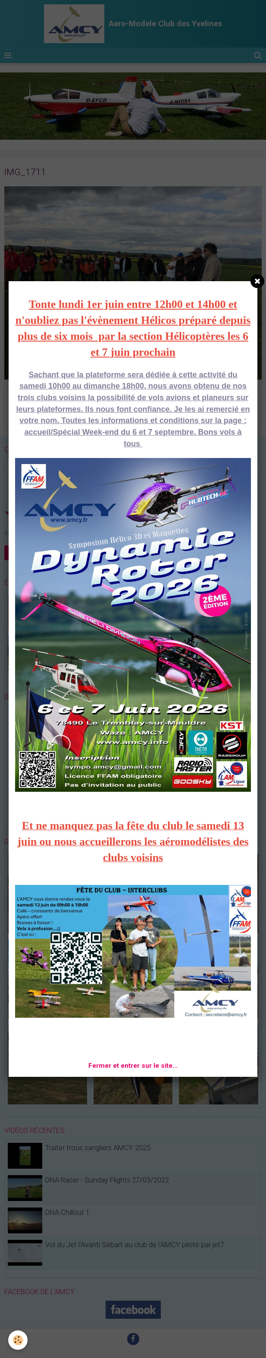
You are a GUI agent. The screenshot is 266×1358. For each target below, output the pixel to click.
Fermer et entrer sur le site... (133, 1065)
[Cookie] (18, 1340)
